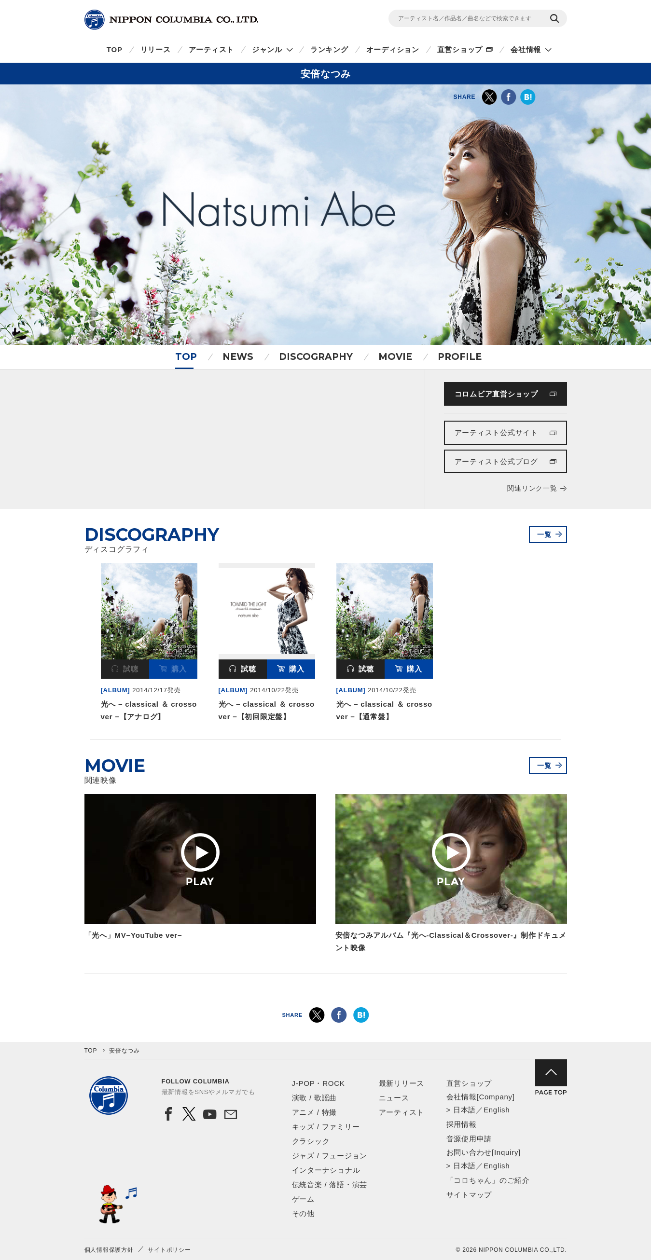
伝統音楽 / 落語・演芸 (330, 1184)
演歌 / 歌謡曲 (314, 1098)
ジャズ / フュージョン (330, 1155)
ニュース (394, 1098)
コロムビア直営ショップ (496, 394)
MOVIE (395, 356)
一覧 (544, 534)
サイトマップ (469, 1195)
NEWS (237, 356)
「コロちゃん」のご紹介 (488, 1180)
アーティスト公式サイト (496, 432)
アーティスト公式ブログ (496, 461)
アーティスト (212, 49)
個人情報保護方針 (109, 1249)
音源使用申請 (469, 1139)
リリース (155, 49)
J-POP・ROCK (318, 1083)
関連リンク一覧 (532, 488)
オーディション (392, 49)
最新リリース (402, 1083)
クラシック (311, 1141)
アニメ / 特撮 (314, 1112)
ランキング (329, 49)
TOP (115, 49)
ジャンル (267, 49)
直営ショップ (460, 49)
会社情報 (526, 49)
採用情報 (461, 1124)
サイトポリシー (169, 1249)
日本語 (464, 1110)
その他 (303, 1213)
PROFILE (460, 356)
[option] (149, 644)
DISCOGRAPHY (316, 356)
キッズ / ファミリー (326, 1127)
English (497, 1110)
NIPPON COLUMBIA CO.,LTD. (171, 20)
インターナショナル (326, 1170)
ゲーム (303, 1199)
